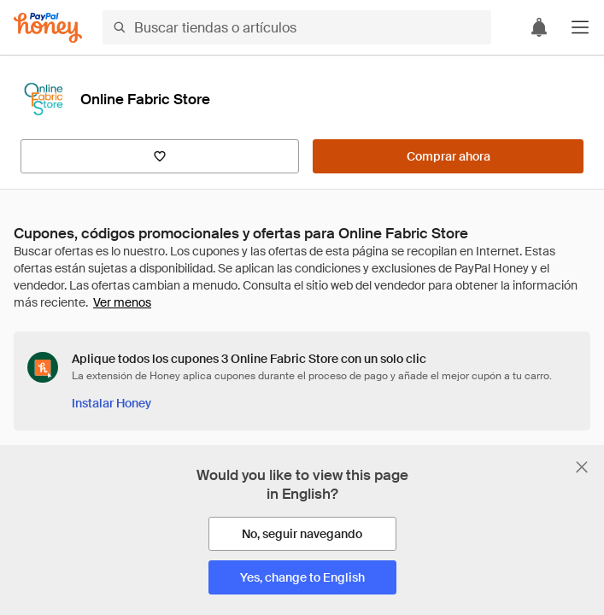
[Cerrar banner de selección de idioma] (582, 467)
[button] (580, 27)
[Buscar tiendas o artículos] (297, 27)
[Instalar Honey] (111, 403)
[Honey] (48, 28)
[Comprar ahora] (448, 156)
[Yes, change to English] (302, 577)
